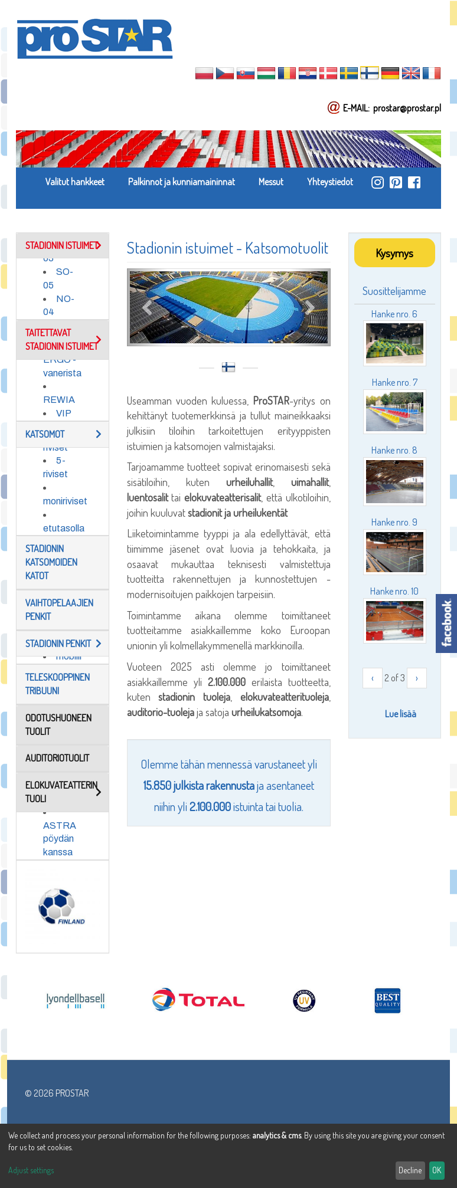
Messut (271, 182)
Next (310, 307)
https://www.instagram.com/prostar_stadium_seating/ (377, 182)
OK (436, 1170)
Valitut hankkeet (75, 182)
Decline (410, 1170)
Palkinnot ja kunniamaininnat (181, 182)
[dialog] (228, 1156)
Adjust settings (31, 1170)
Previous (147, 307)
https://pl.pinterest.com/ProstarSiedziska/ (396, 182)
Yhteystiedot (330, 182)
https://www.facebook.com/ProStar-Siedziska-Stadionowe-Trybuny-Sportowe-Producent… (414, 182)
